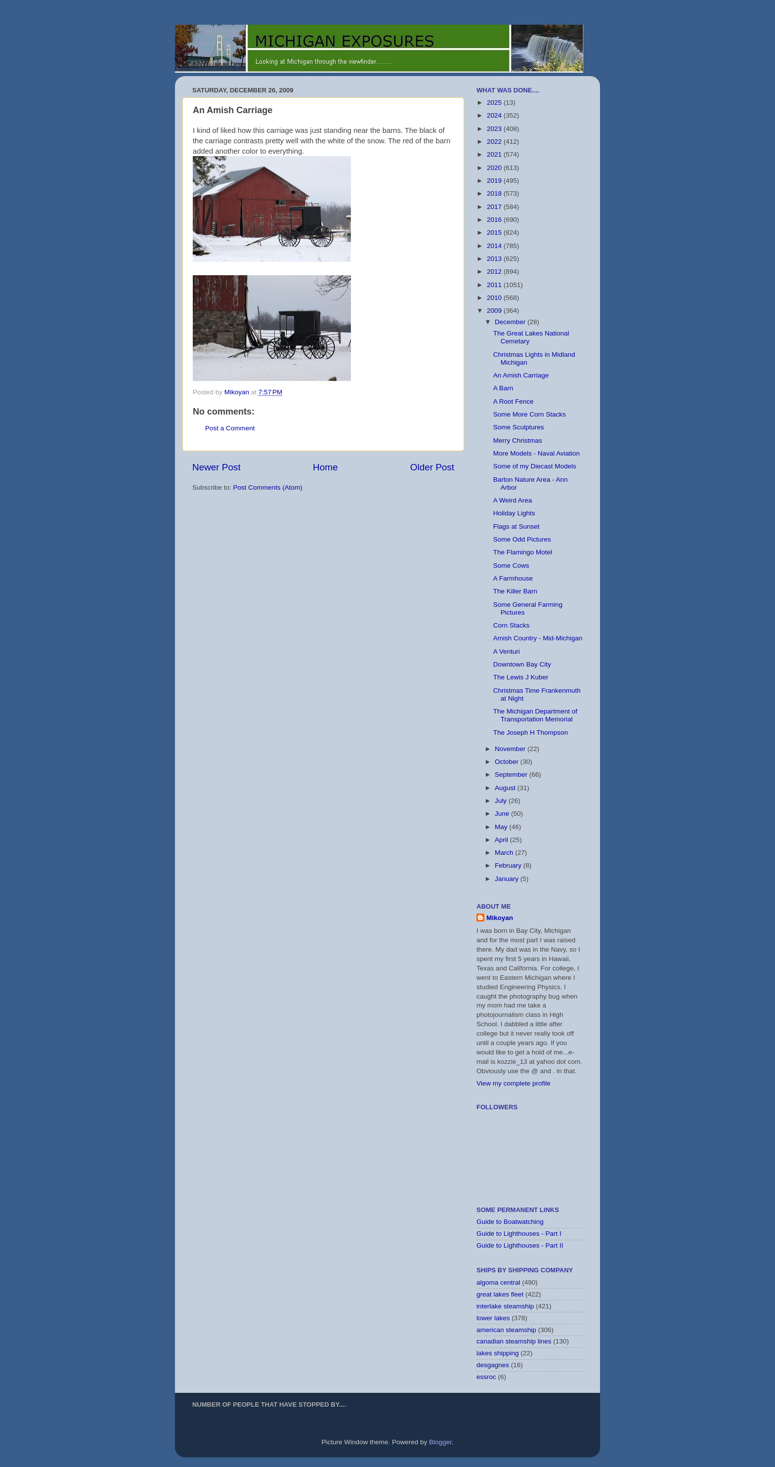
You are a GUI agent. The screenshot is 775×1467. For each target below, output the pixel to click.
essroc (486, 1377)
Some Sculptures (518, 427)
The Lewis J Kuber (521, 677)
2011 (495, 285)
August (506, 788)
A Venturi (506, 651)
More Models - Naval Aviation (536, 453)
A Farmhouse (513, 578)
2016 (495, 219)
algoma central (498, 1282)
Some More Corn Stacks (529, 414)
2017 (495, 206)
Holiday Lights (514, 513)
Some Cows (511, 565)
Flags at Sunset (516, 526)
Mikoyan (499, 918)
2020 (495, 167)
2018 (495, 193)
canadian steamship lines (514, 1341)
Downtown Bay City (522, 664)
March (505, 852)
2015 (495, 232)
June (503, 813)
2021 (495, 154)
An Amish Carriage (521, 375)
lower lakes (493, 1318)
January (507, 878)
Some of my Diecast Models (534, 466)
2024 (495, 115)
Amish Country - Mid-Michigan (538, 638)
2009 (495, 310)
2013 (495, 258)
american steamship (506, 1330)
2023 (495, 128)
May (502, 827)
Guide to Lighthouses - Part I (518, 1233)
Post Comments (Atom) (267, 487)
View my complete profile (513, 1083)
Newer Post (216, 467)
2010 (495, 297)
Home (325, 467)
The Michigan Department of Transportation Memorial (535, 715)
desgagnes (492, 1365)
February (509, 865)
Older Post (432, 467)
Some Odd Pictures (522, 539)
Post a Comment (230, 428)
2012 (495, 271)
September (512, 774)
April (502, 839)
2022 (495, 141)
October (507, 761)
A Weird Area (512, 500)
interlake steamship (505, 1306)
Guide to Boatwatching (510, 1221)
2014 (495, 246)
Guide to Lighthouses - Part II (519, 1245)
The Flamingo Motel (522, 552)
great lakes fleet (499, 1294)
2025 (495, 102)
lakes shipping (497, 1353)
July (502, 800)
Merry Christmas (517, 440)
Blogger (440, 1442)
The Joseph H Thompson (530, 732)
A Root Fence (513, 401)
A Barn (503, 388)
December (511, 322)
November (511, 749)
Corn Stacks (511, 625)
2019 (495, 180)
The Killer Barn (515, 591)
